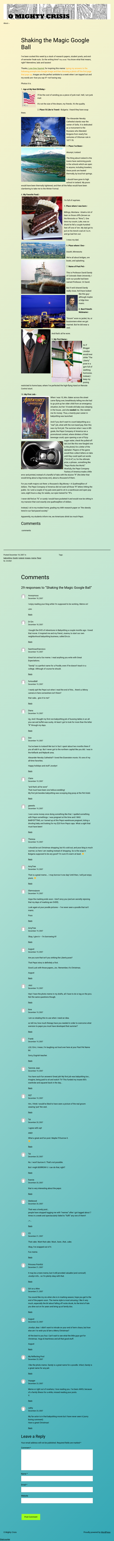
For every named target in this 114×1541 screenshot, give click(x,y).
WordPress (105, 1532)
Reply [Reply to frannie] (30, 1194)
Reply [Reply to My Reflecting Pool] (30, 1374)
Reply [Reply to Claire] (30, 799)
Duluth (15, 558)
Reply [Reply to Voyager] (30, 1401)
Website (24, 1496)
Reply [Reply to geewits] (30, 832)
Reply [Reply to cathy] (30, 1428)
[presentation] (38, 1509)
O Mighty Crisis (10, 1532)
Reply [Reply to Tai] (30, 1147)
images (27, 558)
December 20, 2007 (35, 1122)
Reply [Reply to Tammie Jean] (30, 1088)
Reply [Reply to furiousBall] (30, 704)
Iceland (21, 558)
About (6, 23)
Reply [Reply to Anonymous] (30, 615)
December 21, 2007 (35, 1236)
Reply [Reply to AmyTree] (30, 884)
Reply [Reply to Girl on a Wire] (30, 1312)
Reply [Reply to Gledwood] (30, 1226)
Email (24, 1485)
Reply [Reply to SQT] (30, 1112)
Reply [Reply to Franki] (30, 1061)
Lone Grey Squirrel (36, 68)
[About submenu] (9, 23)
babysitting (8, 558)
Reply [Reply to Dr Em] (30, 642)
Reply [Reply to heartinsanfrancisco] (30, 674)
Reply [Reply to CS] (30, 1258)
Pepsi (39, 558)
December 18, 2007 (35, 598)
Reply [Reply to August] (30, 978)
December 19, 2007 (35, 652)
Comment (26, 1448)
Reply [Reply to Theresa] (30, 859)
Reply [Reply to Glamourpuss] (30, 921)
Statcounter (5, 1539)
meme (33, 558)
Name (24, 1474)
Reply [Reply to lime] (30, 1032)
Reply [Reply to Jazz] (30, 1003)
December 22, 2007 (35, 1322)
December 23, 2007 (35, 1359)
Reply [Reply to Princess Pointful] (30, 1282)
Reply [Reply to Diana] (30, 731)
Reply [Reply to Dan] (30, 771)
